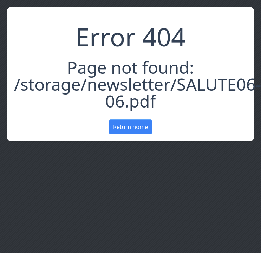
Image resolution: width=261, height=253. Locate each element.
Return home (130, 127)
